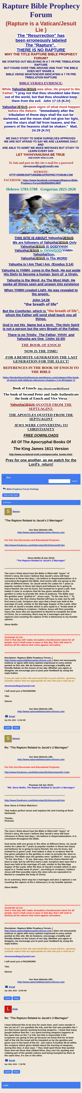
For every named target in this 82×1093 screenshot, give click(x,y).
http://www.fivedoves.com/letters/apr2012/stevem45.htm (35, 545)
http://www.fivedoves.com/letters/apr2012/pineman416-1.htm (37, 772)
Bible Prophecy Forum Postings (20, 489)
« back (5, 1085)
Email (12, 716)
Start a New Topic (11, 495)
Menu (7, 477)
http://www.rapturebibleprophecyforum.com (41, 532)
